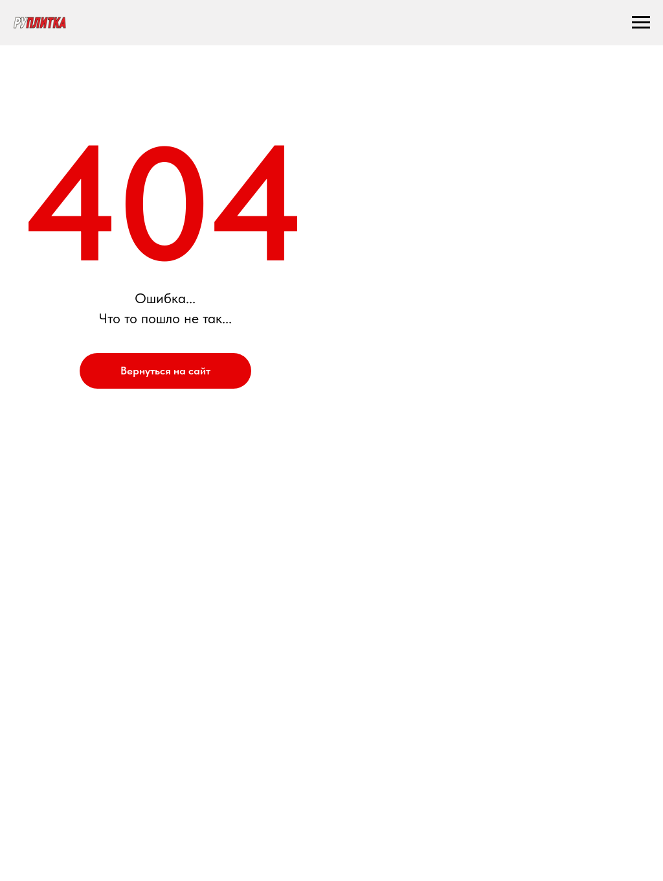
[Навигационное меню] (641, 22)
